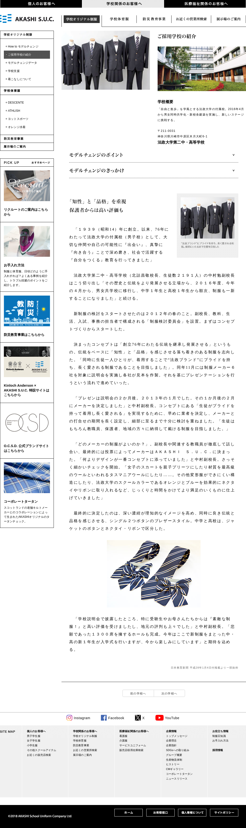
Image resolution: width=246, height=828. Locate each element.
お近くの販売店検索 (39, 754)
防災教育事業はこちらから (24, 335)
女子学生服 (33, 740)
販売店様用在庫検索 (131, 750)
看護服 (123, 736)
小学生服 (32, 745)
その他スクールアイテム (41, 750)
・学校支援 (12, 71)
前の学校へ (138, 693)
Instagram (82, 718)
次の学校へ (169, 693)
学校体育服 (119, 19)
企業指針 (171, 745)
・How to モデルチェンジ (21, 46)
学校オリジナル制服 (82, 19)
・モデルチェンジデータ (21, 62)
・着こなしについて (18, 79)
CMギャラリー (175, 769)
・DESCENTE (14, 102)
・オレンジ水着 (15, 127)
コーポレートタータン (21, 501)
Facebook (116, 718)
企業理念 (171, 740)
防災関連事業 (154, 19)
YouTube (172, 718)
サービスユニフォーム (132, 745)
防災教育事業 (81, 745)
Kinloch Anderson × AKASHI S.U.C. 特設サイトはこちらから (26, 390)
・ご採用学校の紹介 (18, 54)
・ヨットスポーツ (16, 119)
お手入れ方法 (14, 265)
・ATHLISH (12, 110)
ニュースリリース (176, 778)
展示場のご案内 (228, 19)
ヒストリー (172, 764)
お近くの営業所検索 (191, 19)
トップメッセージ (176, 736)
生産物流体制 (174, 759)
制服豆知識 (219, 736)
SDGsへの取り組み (177, 750)
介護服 (123, 740)
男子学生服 (33, 736)
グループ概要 (174, 754)
